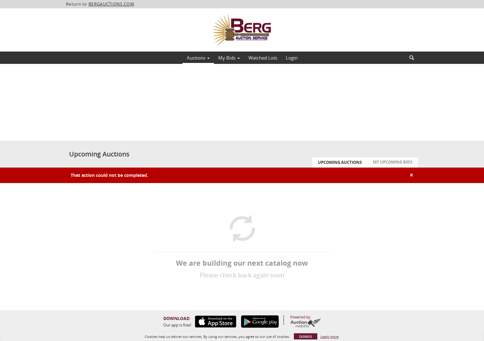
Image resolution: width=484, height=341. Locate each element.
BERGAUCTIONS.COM (111, 4)
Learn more (329, 336)
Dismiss (305, 336)
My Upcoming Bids (392, 162)
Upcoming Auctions (340, 162)
